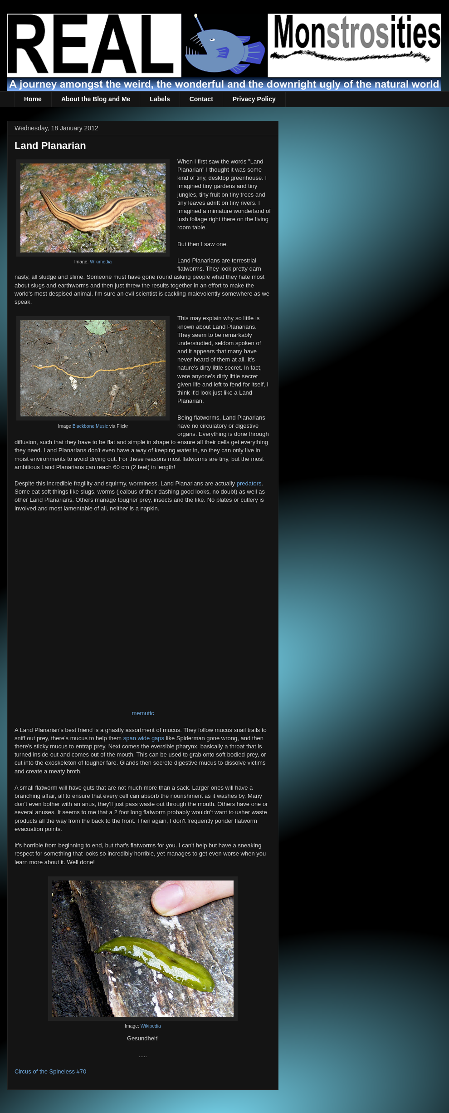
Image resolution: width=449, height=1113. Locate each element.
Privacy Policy (254, 99)
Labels (160, 99)
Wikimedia (101, 261)
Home (33, 99)
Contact (201, 99)
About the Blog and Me (95, 99)
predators (249, 483)
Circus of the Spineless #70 (50, 1071)
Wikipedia (151, 1026)
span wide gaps (143, 738)
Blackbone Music (90, 426)
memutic (143, 713)
